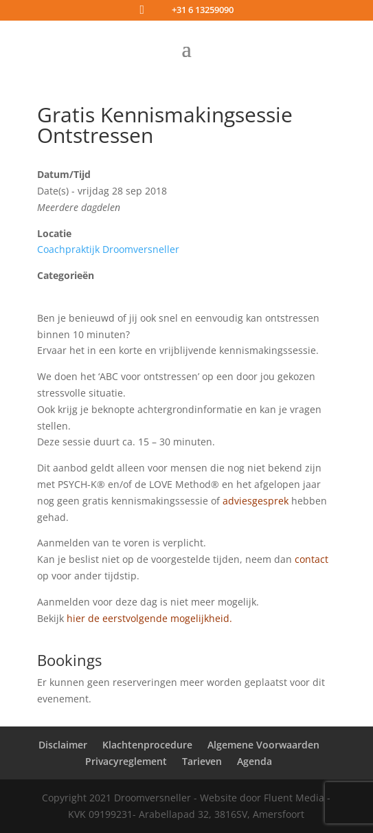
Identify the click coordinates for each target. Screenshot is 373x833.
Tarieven (202, 761)
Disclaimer (62, 744)
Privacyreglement (126, 761)
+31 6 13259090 (203, 9)
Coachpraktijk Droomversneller (108, 249)
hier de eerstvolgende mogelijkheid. (151, 618)
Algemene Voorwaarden (263, 744)
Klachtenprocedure (147, 744)
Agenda (254, 761)
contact (311, 559)
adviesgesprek (256, 500)
